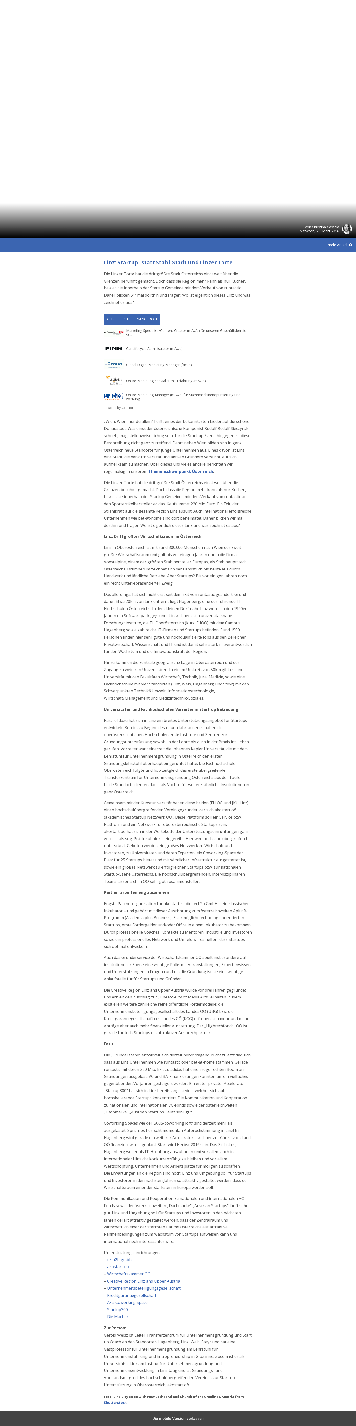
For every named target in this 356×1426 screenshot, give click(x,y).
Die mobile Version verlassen (178, 1418)
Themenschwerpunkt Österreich (180, 471)
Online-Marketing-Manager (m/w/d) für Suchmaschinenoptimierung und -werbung (184, 396)
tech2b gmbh (119, 1259)
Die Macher (117, 1316)
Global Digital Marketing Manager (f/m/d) (159, 364)
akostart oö (118, 1266)
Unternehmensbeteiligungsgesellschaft (144, 1288)
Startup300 (117, 1309)
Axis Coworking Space (127, 1302)
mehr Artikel (337, 244)
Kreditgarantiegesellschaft (131, 1295)
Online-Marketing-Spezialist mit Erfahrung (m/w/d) (166, 380)
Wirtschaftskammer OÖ (129, 1274)
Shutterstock (115, 1402)
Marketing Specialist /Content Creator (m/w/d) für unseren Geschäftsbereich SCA (187, 332)
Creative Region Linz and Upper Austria (143, 1281)
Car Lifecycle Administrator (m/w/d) (154, 348)
